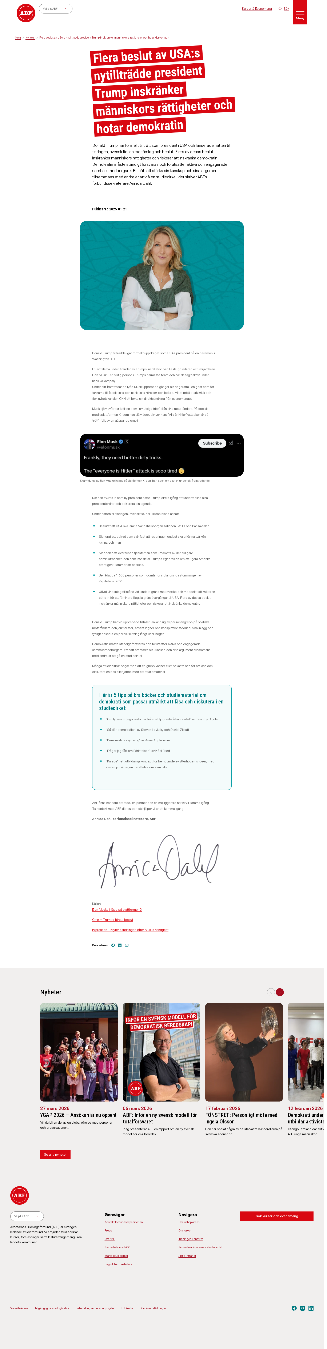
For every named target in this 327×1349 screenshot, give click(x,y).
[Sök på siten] (284, 8)
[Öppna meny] (300, 12)
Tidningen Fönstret (191, 1239)
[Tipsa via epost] (127, 945)
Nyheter (30, 37)
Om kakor (185, 1230)
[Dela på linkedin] (119, 945)
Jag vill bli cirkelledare (118, 1264)
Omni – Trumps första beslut (112, 920)
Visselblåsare (19, 1308)
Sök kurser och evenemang (277, 1216)
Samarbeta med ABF (117, 1247)
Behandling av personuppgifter (95, 1308)
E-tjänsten (128, 1308)
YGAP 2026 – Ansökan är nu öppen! (78, 1115)
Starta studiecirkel (116, 1255)
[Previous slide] (271, 992)
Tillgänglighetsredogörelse (52, 1308)
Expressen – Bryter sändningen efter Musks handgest (130, 930)
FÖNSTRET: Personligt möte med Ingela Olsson (241, 1118)
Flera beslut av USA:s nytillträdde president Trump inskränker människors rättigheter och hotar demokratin (104, 37)
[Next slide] (280, 992)
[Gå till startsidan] (26, 13)
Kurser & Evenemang (257, 9)
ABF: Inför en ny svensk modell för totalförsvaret (160, 1118)
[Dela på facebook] (113, 945)
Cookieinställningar (153, 1308)
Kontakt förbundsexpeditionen (124, 1222)
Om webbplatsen (189, 1222)
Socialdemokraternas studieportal (200, 1247)
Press (108, 1230)
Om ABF (110, 1239)
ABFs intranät (187, 1255)
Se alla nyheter (55, 1154)
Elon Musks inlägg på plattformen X (117, 910)
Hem (18, 37)
